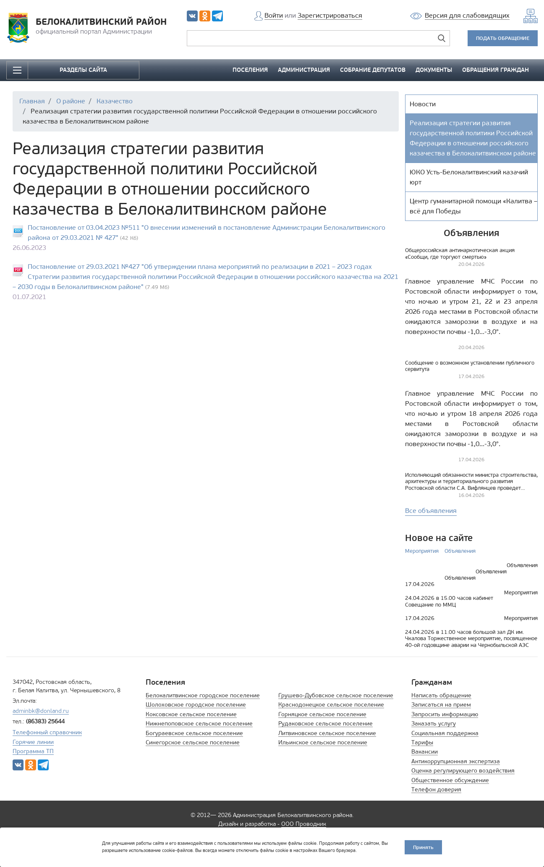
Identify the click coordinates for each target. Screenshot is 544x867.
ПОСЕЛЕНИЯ (250, 70)
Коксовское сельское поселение (191, 714)
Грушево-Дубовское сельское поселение (335, 695)
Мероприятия (422, 551)
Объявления (460, 551)
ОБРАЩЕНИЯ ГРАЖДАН (495, 70)
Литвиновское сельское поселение (327, 733)
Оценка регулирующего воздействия (463, 770)
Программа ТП (33, 751)
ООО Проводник (303, 824)
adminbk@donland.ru (41, 711)
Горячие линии (33, 742)
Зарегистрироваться (330, 15)
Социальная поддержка (445, 733)
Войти (273, 15)
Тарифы (422, 742)
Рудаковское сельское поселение (325, 723)
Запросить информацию (444, 714)
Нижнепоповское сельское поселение (199, 723)
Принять (423, 847)
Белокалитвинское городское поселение (203, 695)
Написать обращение (441, 695)
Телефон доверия (436, 789)
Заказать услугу (433, 723)
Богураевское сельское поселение (194, 733)
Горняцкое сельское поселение (322, 714)
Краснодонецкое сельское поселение (331, 704)
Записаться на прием (441, 704)
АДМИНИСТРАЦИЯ (304, 70)
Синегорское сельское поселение (193, 742)
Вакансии (424, 751)
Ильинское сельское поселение (322, 742)
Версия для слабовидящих (467, 15)
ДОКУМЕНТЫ (434, 70)
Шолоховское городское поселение (196, 704)
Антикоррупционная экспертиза (455, 761)
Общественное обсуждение (450, 780)
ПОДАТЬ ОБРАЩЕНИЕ (502, 38)
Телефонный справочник (47, 732)
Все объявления (431, 511)
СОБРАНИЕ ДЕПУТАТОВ (372, 70)
